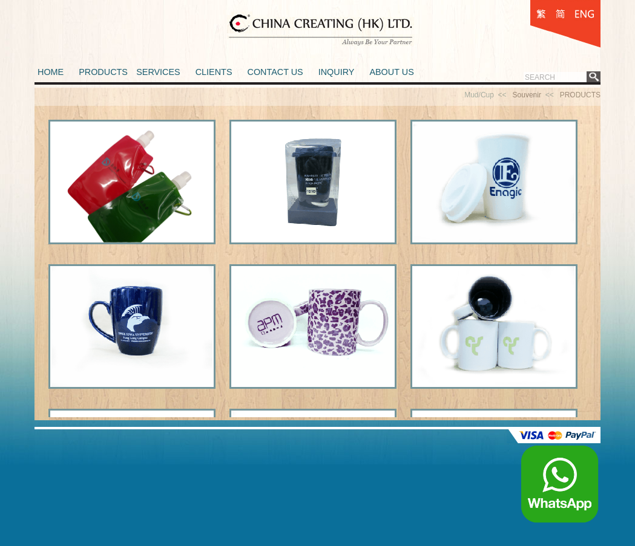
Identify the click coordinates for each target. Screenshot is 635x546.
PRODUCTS (103, 72)
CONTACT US (275, 72)
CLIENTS (214, 72)
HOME (51, 72)
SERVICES (158, 72)
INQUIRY (336, 72)
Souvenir (527, 95)
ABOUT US (391, 72)
